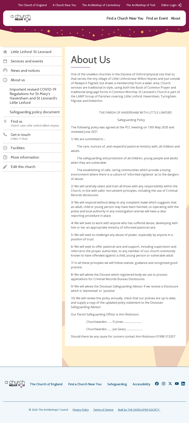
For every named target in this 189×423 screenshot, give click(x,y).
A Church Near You (64, 5)
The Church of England (32, 5)
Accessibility (141, 384)
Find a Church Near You (124, 18)
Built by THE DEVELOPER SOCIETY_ (139, 409)
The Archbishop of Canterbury (101, 5)
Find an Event (157, 18)
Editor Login (171, 5)
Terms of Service (103, 409)
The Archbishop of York (140, 5)
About (175, 18)
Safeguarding (117, 384)
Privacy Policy (81, 409)
